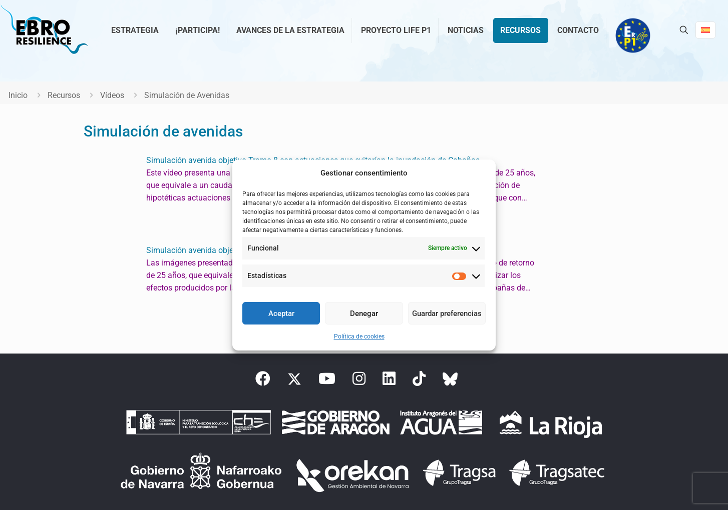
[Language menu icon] (705, 30)
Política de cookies (359, 336)
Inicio (18, 95)
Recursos (64, 95)
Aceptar (281, 313)
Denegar (364, 313)
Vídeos (112, 95)
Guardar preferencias (447, 313)
